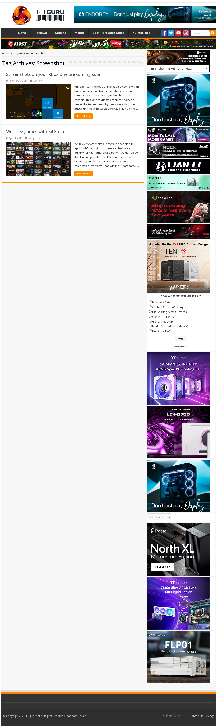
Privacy (209, 716)
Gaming (61, 33)
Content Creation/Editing (167, 307)
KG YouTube (142, 33)
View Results (181, 346)
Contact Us (196, 716)
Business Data (161, 302)
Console (37, 80)
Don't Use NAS (161, 331)
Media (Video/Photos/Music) (170, 326)
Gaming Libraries (163, 317)
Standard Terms (76, 716)
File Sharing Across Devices (169, 312)
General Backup (162, 321)
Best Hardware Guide (109, 33)
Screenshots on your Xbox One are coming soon (54, 74)
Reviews (41, 33)
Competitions (35, 138)
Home (8, 32)
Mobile (80, 33)
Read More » (83, 116)
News (22, 33)
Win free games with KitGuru (35, 131)
